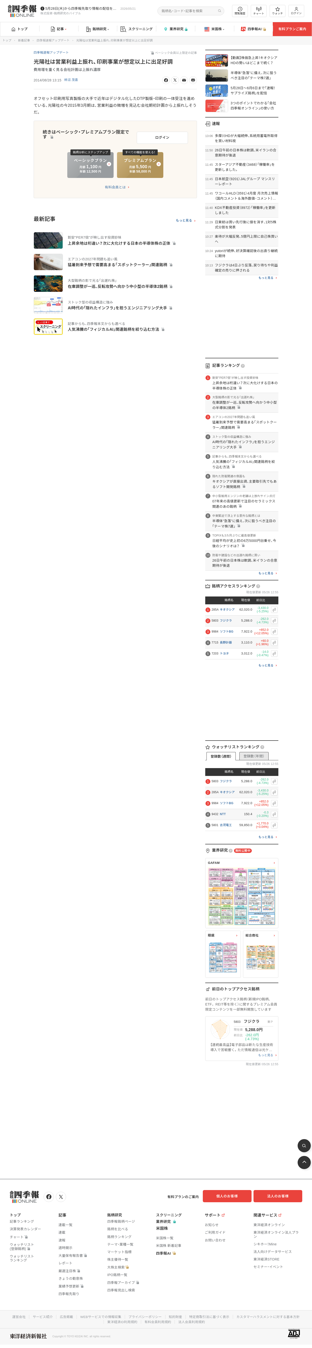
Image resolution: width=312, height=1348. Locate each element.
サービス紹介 (75, 1316)
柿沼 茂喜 (71, 80)
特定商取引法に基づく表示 (247, 1316)
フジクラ (226, 620)
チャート (258, 11)
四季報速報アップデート (53, 40)
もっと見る (184, 218)
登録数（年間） (254, 756)
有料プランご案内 (292, 29)
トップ (20, 29)
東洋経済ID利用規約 (158, 1321)
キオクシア (227, 609)
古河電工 (226, 825)
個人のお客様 (231, 1196)
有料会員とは (115, 185)
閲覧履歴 (240, 11)
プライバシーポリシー (181, 1316)
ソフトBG (227, 631)
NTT (223, 814)
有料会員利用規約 (194, 1321)
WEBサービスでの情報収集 (135, 1316)
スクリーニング (136, 29)
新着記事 (24, 40)
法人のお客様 (280, 1196)
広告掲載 (100, 1316)
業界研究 (175, 29)
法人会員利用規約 (229, 1321)
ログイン (296, 11)
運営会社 (51, 1316)
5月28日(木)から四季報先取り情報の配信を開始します (81, 8)
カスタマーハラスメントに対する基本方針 (102, 1321)
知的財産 (212, 1316)
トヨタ (224, 653)
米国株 (214, 29)
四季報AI (253, 29)
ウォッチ (277, 11)
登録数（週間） (221, 756)
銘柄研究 (97, 29)
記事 (58, 29)
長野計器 (226, 642)
